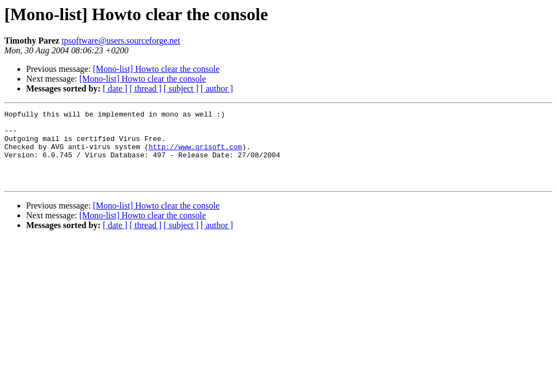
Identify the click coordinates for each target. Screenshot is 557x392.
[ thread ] (145, 88)
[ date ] (115, 88)
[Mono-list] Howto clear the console (156, 69)
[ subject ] (181, 88)
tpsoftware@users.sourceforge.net (120, 40)
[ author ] (217, 88)
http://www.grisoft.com (195, 155)
